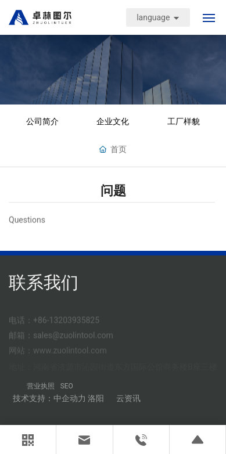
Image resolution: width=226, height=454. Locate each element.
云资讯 (128, 398)
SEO (66, 386)
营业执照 (41, 386)
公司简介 (42, 121)
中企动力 (69, 398)
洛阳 (96, 398)
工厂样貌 (183, 121)
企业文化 (112, 121)
